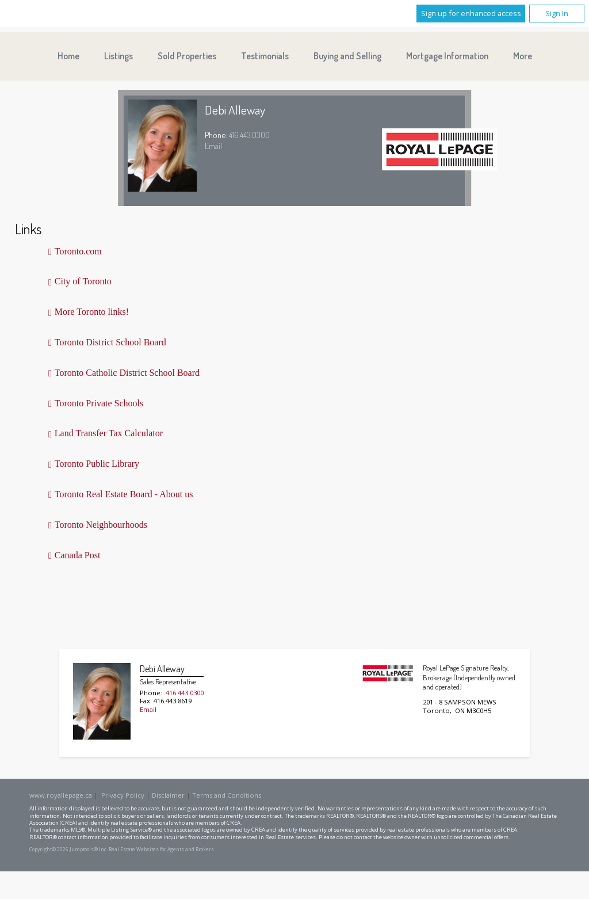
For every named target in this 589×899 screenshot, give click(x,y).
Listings (118, 56)
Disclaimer (168, 795)
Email (213, 145)
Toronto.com (78, 251)
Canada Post (78, 555)
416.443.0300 (249, 134)
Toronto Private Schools (99, 403)
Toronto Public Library (97, 463)
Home (68, 56)
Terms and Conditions (226, 795)
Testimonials (265, 56)
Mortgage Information (447, 56)
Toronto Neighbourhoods (101, 525)
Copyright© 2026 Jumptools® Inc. (68, 849)
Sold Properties (187, 56)
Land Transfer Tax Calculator (109, 433)
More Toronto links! (92, 312)
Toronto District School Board (110, 342)
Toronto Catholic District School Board (127, 373)
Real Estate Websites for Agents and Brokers (161, 849)
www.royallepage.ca (60, 795)
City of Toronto (83, 281)
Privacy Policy (122, 795)
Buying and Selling (347, 56)
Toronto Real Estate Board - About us (124, 494)
